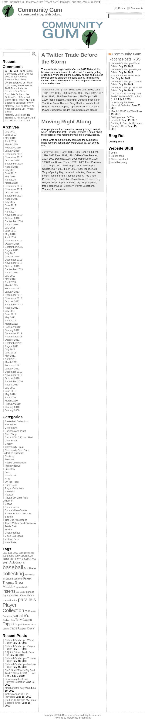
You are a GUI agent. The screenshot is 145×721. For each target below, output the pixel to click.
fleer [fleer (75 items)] (20, 578)
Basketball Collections (17, 421)
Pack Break (11, 485)
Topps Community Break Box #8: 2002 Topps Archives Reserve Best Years (19, 75)
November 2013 (13, 262)
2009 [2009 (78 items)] (30, 556)
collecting (71, 99)
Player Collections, (52, 110)
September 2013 (14, 269)
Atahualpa (86, 717)
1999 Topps (48, 99)
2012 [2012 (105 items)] (20, 559)
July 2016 (10, 227)
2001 (75, 162)
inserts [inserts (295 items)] (9, 591)
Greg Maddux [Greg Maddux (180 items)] (13, 584)
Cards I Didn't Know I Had (19, 437)
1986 (70, 152)
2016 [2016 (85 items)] (33, 559)
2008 (73, 168)
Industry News (12, 465)
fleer (90, 99)
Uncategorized (13, 532)
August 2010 (12, 384)
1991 (71, 89)
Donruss (82, 99)
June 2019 (10, 134)
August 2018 (12, 166)
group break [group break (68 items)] (22, 587)
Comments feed (119, 159)
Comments (137, 8)
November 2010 (13, 375)
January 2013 (12, 291)
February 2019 (13, 147)
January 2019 (12, 150)
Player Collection (51, 106)
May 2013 (10, 279)
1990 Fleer (54, 155)
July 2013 (10, 275)
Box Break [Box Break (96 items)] (30, 568)
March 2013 (11, 285)
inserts (89, 103)
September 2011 (14, 343)
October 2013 (12, 266)
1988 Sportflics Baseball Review (20, 101)
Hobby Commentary (15, 462)
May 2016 (10, 234)
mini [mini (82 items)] (31, 595)
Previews (10, 491)
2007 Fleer (63, 168)
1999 (94, 96)
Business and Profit (15, 431)
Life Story (10, 469)
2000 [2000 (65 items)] (21, 553)
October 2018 (12, 160)
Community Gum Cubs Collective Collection (16, 451)
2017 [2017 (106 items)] (6, 562)
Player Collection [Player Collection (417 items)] (13, 607)
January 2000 (12, 410)
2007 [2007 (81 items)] (17, 556)
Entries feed (117, 155)
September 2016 (14, 221)
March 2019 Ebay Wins (17, 688)
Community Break (14, 447)
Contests (10, 456)
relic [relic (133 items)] (28, 611)
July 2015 (10, 253)
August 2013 (12, 272)
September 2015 (14, 246)
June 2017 (10, 205)
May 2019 (10, 138)
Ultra (84, 106)
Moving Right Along (66, 122)
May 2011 (10, 355)
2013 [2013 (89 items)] (27, 559)
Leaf (96, 103)
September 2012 (14, 304)
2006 (78, 165)
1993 (57, 93)
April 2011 (10, 359)
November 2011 (13, 336)
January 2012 (12, 330)
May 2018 (10, 176)
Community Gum (40, 10)
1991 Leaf (81, 89)
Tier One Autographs (16, 519)
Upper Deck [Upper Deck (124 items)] (26, 628)
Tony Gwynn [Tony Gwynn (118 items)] (23, 619)
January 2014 (12, 256)
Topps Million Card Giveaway (20, 523)
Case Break (11, 440)
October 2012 (12, 301)
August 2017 (12, 198)
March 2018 (11, 182)
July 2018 (10, 170)
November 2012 (13, 298)
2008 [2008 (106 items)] (24, 555)
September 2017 (14, 195)
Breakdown (11, 427)
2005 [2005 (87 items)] (11, 555)
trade (45, 185)
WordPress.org (119, 162)
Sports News (12, 507)
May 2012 (10, 317)
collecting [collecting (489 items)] (13, 573)
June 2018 (10, 173)
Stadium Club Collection (18, 513)
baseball (60, 99)
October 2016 (12, 218)
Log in (114, 152)
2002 (58, 165)
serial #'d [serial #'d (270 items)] (21, 615)
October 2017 (12, 192)
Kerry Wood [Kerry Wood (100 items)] (22, 595)
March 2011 (11, 362)
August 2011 (12, 346)
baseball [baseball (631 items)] (13, 567)
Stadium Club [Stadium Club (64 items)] (9, 620)
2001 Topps (48, 165)
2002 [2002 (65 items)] (26, 553)
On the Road (12, 481)
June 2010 (10, 391)
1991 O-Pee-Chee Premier (83, 155)
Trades (8, 529)
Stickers (9, 516)
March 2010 (11, 400)
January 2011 (12, 368)
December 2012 (13, 295)
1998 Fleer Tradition (66, 96)
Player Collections (14, 488)
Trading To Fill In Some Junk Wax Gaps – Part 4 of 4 (20, 119)
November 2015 (13, 240)
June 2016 (10, 230)
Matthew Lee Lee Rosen (18, 106)
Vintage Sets (12, 539)
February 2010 (13, 403)
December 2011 (13, 333)
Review (9, 494)
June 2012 (10, 314)
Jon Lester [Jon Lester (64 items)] (20, 592)
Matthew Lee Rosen (15, 114)
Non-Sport (10, 475)
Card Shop (10, 434)
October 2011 (12, 339)
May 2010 (10, 394)
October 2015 (12, 243)
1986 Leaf (92, 152)
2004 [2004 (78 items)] (5, 556)
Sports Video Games (16, 510)
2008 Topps (84, 168)
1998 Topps (84, 96)
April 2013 (10, 282)
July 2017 (10, 202)
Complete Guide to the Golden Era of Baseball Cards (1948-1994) (17, 97)
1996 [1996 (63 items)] (5, 553)
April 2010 (10, 397)
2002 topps (69, 165)
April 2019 (10, 141)
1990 (45, 155)
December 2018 (13, 154)
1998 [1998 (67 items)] (10, 553)
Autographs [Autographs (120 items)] (17, 562)
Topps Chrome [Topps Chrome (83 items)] (22, 624)
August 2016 (12, 224)
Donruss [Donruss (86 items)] (13, 578)
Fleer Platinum (50, 175)
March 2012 (11, 323)
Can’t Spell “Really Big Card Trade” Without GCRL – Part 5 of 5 (20, 673)
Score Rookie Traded (82, 179)
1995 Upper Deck (81, 158)
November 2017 (13, 189)
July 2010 (10, 387)
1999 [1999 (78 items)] (15, 553)
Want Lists (10, 542)
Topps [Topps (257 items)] (8, 624)
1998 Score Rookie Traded (56, 162)
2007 (54, 168)
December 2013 (13, 259)
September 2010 (14, 381)
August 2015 (12, 250)
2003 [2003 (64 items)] (31, 553)
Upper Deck (55, 185)
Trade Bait (10, 526)
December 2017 (13, 186)
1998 (51, 96)
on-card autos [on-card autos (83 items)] (10, 600)
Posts (121, 8)
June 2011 (10, 352)
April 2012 (10, 320)
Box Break (10, 424)
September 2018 (14, 163)
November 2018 (13, 157)
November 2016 (13, 214)
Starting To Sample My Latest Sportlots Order (20, 701)
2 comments (58, 189)
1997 (93, 93)
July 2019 (10, 131)
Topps (65, 106)
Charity (9, 443)
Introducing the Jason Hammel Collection (16, 680)
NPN (7, 478)
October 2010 (12, 378)
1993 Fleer (83, 93)
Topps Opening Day (69, 182)
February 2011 (13, 365)
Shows (8, 503)
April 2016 (10, 237)
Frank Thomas (60, 103)
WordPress (72, 717)
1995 (68, 158)
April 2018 (10, 179)
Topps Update (88, 182)
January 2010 (12, 407)
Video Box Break (14, 535)
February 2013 (13, 288)
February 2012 (13, 327)
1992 (90, 89)
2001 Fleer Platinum (90, 162)
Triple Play (75, 106)
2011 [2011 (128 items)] (13, 559)
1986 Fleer (80, 152)
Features (10, 459)
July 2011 (10, 349)
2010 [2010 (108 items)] (6, 559)
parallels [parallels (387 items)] (27, 599)
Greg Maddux (77, 103)
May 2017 (10, 208)
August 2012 (12, 307)
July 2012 (10, 311)
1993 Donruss (69, 93)
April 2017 (10, 211)
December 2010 (13, 371)
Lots (7, 472)
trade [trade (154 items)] (14, 628)
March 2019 (11, 144)
